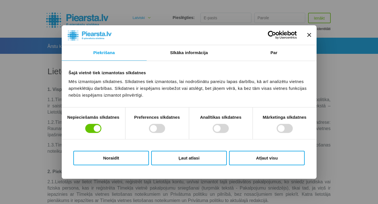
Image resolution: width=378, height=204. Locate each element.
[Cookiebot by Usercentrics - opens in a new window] (272, 35)
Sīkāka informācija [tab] (189, 52)
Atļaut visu (267, 158)
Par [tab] (273, 52)
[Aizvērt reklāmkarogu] (309, 35)
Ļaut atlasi (188, 158)
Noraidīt (111, 158)
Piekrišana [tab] (104, 52)
